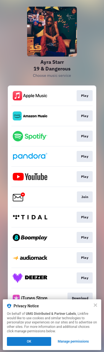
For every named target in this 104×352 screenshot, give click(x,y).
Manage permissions (73, 341)
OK (29, 341)
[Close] (95, 305)
